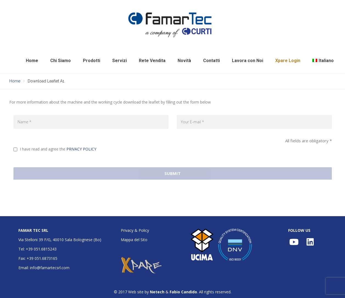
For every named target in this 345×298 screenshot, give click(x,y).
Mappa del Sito (134, 239)
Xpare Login (287, 60)
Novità (184, 60)
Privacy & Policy (135, 230)
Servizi (119, 60)
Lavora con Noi (247, 60)
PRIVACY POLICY (81, 149)
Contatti (211, 60)
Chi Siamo (60, 60)
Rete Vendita (152, 60)
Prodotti (91, 60)
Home (32, 60)
